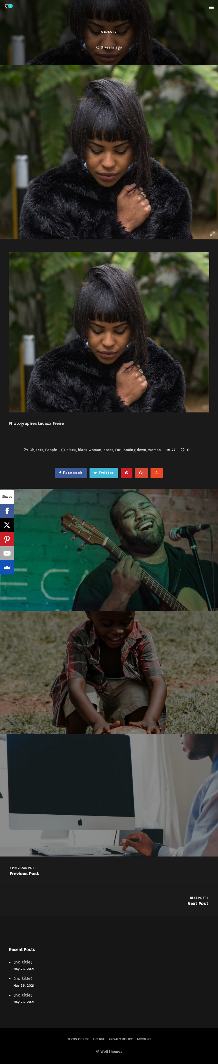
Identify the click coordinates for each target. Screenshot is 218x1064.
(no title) (23, 962)
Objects (109, 32)
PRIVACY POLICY (121, 1039)
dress (108, 450)
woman (154, 450)
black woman (89, 450)
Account (144, 1039)
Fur (118, 450)
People (51, 450)
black (71, 450)
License (99, 1039)
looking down (134, 450)
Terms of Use (78, 1039)
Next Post (109, 901)
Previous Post (109, 871)
